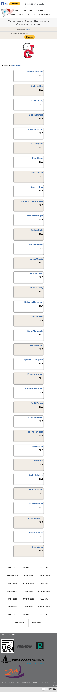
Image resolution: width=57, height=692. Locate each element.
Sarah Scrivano (35, 489)
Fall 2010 (36, 622)
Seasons (40, 10)
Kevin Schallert (36, 475)
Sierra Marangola (35, 331)
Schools (28, 10)
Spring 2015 (28, 599)
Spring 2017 (12, 591)
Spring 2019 (44, 575)
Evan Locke (37, 316)
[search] (35, 4)
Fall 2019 (28, 575)
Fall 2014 (44, 599)
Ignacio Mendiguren (33, 360)
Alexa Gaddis (36, 259)
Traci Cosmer (36, 172)
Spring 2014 (12, 607)
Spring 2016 (44, 591)
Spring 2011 (20, 622)
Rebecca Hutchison (33, 302)
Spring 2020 (12, 575)
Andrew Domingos (34, 216)
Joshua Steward (35, 518)
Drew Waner (37, 547)
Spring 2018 (28, 583)
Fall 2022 (12, 568)
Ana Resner (37, 446)
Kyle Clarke (37, 158)
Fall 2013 (28, 607)
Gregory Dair (37, 187)
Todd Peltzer (37, 403)
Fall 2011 (44, 615)
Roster (31, 14)
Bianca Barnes (36, 115)
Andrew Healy (36, 273)
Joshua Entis (37, 230)
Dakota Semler (36, 504)
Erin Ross (38, 460)
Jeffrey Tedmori (35, 532)
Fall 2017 (44, 583)
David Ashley (37, 86)
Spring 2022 (28, 568)
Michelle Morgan (35, 374)
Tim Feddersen (36, 244)
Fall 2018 (12, 583)
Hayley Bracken (35, 129)
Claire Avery (37, 100)
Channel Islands (15, 14)
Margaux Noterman (34, 388)
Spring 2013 (44, 607)
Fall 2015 (12, 599)
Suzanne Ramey (35, 417)
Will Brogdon (37, 144)
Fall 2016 (28, 591)
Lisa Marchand (36, 345)
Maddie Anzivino (35, 72)
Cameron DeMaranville (32, 201)
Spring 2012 (18, 65)
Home (15, 10)
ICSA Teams (44, 14)
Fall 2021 (44, 568)
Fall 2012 (12, 615)
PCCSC (29, 30)
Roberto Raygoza (35, 432)
